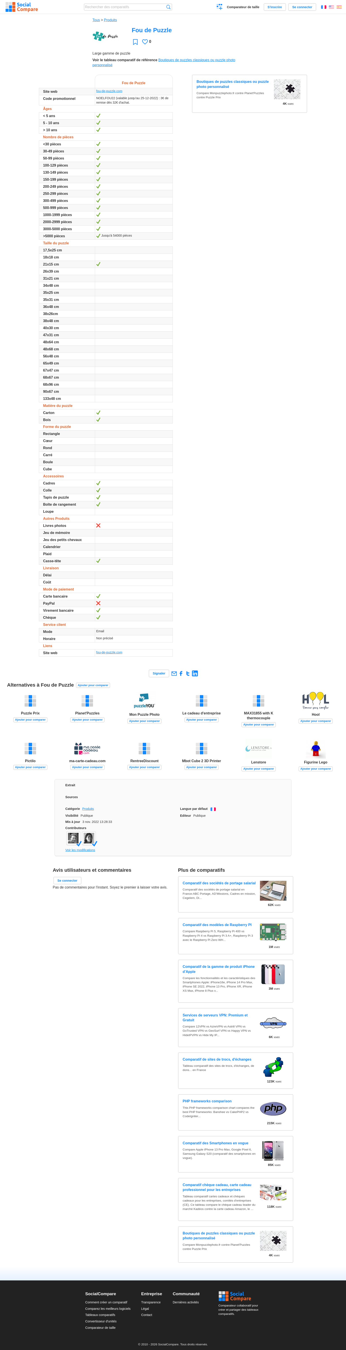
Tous (96, 20)
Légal (145, 1308)
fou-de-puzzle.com (109, 91)
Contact (146, 1315)
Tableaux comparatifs (100, 1315)
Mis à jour (72, 822)
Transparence (151, 1302)
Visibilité (71, 815)
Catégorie (72, 809)
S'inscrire (275, 7)
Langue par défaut (194, 809)
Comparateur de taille (243, 7)
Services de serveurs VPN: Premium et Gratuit (215, 1017)
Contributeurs (75, 828)
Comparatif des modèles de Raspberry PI (217, 925)
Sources (71, 797)
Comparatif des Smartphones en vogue (215, 1143)
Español (339, 7)
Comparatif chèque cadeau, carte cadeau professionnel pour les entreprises (217, 1187)
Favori (135, 42)
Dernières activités (186, 1302)
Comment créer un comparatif (106, 1302)
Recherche (168, 7)
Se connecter (302, 7)
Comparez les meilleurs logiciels (108, 1308)
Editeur (185, 815)
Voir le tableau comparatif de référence (124, 60)
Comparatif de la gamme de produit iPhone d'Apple (219, 969)
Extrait (70, 785)
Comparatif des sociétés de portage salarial (219, 883)
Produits (110, 20)
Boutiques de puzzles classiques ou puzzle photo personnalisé (233, 84)
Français (323, 7)
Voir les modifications (80, 850)
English (331, 7)
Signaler (159, 673)
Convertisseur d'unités (101, 1321)
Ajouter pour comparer (93, 685)
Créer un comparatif (220, 7)
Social (239, 1296)
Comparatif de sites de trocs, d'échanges (217, 1059)
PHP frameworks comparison (207, 1101)
